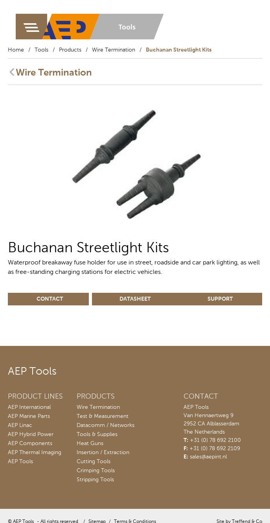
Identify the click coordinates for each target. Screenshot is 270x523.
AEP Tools (20, 461)
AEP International (29, 407)
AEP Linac (20, 425)
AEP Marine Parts (29, 416)
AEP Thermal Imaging (34, 452)
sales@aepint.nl (208, 457)
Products (70, 50)
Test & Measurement (103, 416)
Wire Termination (113, 50)
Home (16, 50)
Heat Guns (90, 443)
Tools (41, 50)
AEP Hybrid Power (30, 434)
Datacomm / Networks (105, 425)
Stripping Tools (95, 479)
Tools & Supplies (97, 434)
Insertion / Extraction (103, 452)
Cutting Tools (93, 461)
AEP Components (30, 443)
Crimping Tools (96, 470)
